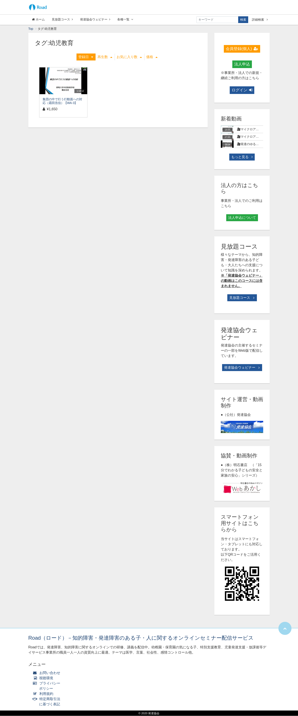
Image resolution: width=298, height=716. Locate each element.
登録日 (85, 57)
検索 (243, 19)
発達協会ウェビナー (95, 19)
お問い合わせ (47, 673)
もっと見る (242, 157)
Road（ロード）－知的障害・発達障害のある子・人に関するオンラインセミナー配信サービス (141, 638)
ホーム (38, 19)
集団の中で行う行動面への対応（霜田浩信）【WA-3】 (62, 101)
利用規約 (44, 694)
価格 (151, 57)
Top (30, 29)
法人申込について (242, 218)
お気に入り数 (129, 57)
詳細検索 (260, 19)
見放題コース (62, 19)
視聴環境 (44, 678)
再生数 (104, 57)
